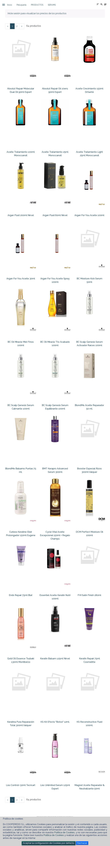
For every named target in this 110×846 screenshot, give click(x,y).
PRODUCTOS (37, 5)
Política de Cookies (64, 832)
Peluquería (21, 5)
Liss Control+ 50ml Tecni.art (20, 785)
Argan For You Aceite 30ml (20, 278)
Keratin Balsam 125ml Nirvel (55, 658)
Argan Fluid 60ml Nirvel (55, 215)
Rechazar (82, 843)
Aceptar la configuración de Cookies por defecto (48, 843)
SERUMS (52, 5)
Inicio (9, 5)
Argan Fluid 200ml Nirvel (21, 215)
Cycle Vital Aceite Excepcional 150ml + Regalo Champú (55, 535)
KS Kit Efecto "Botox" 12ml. (55, 721)
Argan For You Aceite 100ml (89, 215)
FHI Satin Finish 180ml (89, 595)
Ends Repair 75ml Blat (20, 595)
